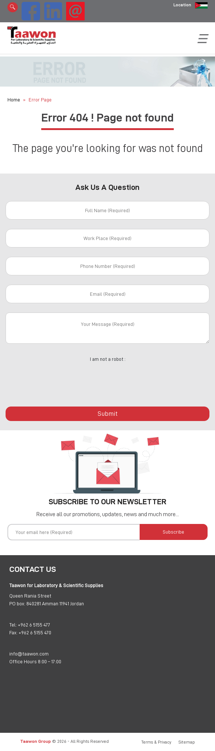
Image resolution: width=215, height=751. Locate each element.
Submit (108, 413)
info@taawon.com (29, 653)
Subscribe (173, 531)
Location (182, 5)
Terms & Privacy (156, 742)
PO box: (17, 603)
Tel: (13, 624)
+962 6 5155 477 (34, 624)
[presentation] (107, 380)
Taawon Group (35, 741)
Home (13, 99)
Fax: (13, 632)
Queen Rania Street (30, 595)
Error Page (40, 99)
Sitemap (187, 742)
